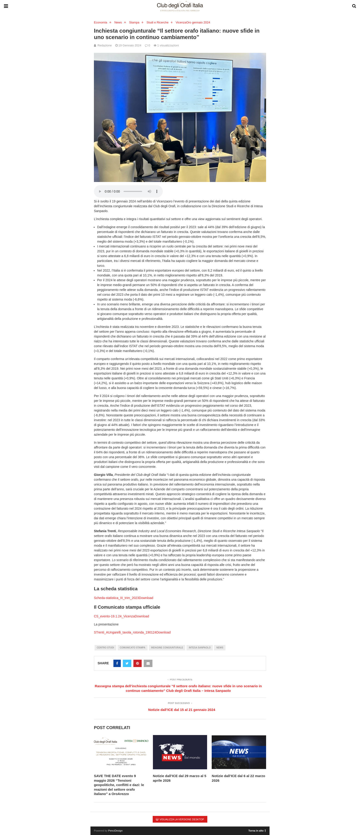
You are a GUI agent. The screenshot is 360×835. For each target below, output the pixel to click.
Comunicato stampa (132, 647)
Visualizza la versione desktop (180, 819)
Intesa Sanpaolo (200, 647)
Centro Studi (105, 647)
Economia (100, 22)
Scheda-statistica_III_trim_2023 (116, 598)
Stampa (134, 22)
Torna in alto (257, 830)
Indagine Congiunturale (167, 647)
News (118, 22)
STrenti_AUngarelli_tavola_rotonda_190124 (125, 632)
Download (146, 598)
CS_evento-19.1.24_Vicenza (114, 616)
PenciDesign (115, 830)
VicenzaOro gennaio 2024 (193, 22)
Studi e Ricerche (157, 22)
